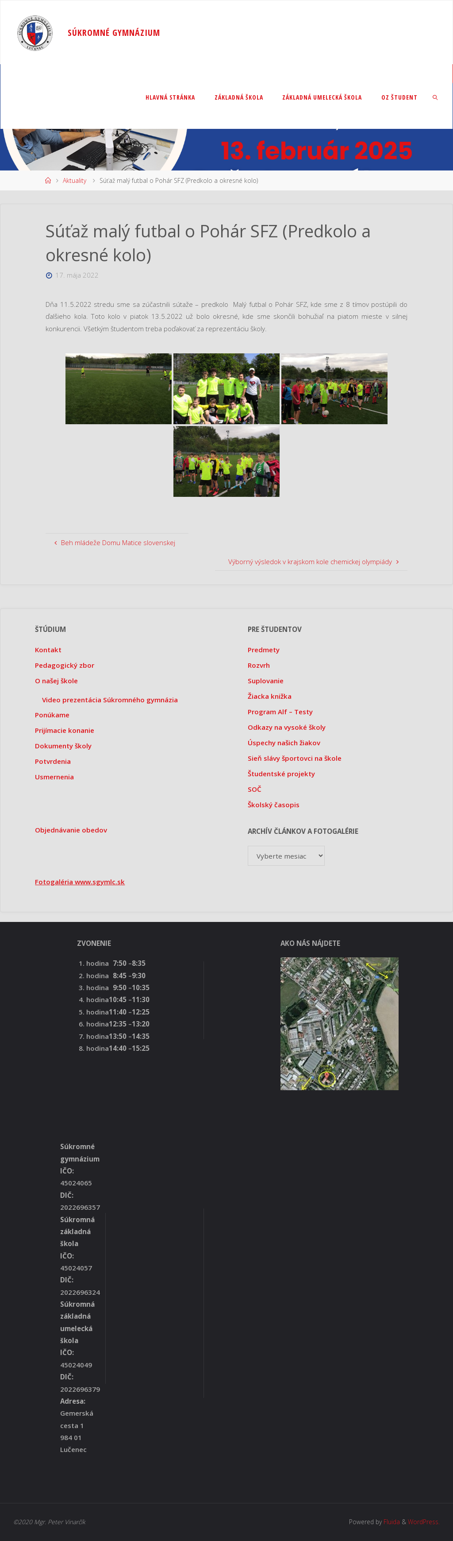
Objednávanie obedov (71, 829)
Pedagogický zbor (64, 665)
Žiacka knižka (270, 696)
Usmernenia (54, 776)
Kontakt (48, 649)
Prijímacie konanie (64, 730)
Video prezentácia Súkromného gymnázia (110, 699)
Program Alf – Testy (280, 711)
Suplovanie (266, 680)
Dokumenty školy (63, 745)
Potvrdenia (53, 761)
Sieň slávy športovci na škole (295, 758)
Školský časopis (273, 804)
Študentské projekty (281, 773)
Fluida (391, 1522)
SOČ (254, 789)
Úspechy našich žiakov (284, 742)
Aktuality (74, 180)
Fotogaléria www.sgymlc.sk (80, 881)
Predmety (264, 649)
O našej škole (56, 680)
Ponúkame (52, 714)
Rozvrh (259, 665)
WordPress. (424, 1522)
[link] (435, 97)
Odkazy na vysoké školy (287, 727)
